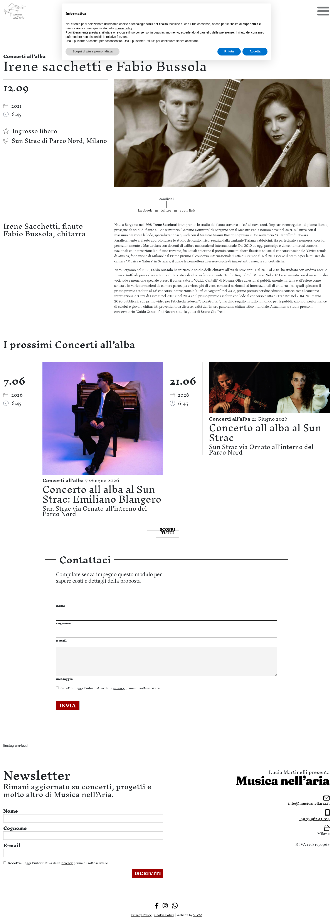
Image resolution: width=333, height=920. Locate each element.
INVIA (67, 705)
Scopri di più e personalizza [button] (92, 51)
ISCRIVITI (147, 873)
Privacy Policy (141, 915)
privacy (119, 688)
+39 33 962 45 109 (314, 818)
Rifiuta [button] (229, 51)
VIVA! (197, 915)
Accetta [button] (255, 51)
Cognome (15, 828)
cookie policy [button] (123, 28)
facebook (145, 210)
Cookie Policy (164, 915)
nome (60, 605)
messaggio (64, 678)
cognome (63, 623)
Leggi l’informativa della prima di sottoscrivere (110, 688)
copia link (187, 210)
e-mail (61, 640)
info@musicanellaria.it (309, 803)
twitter (166, 210)
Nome (10, 811)
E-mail (11, 845)
